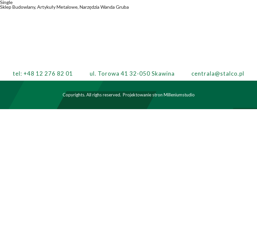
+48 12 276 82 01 (48, 73)
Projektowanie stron (143, 94)
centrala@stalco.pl (217, 73)
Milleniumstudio (179, 94)
